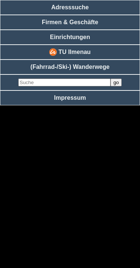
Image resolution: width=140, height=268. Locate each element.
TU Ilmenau (70, 52)
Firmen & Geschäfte (70, 22)
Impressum (70, 98)
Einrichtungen (70, 37)
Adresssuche (70, 7)
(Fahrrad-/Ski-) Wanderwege (70, 67)
